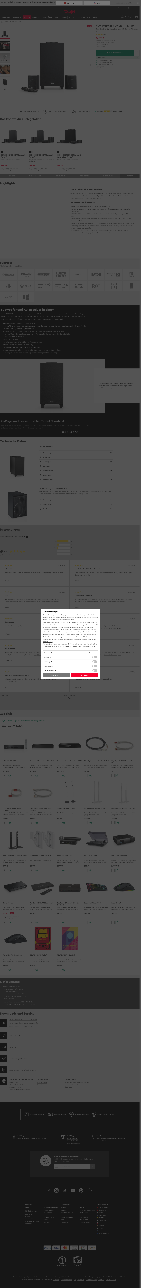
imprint (45, 649)
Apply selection (56, 675)
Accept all (85, 675)
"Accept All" (62, 634)
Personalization (48, 666)
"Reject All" (61, 627)
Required (46, 653)
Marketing (47, 661)
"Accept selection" (48, 641)
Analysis (46, 657)
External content (49, 670)
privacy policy (87, 646)
